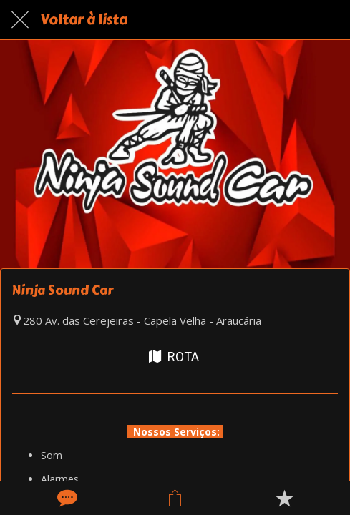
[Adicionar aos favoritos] (284, 498)
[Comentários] (66, 498)
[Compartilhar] (174, 498)
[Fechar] (20, 20)
